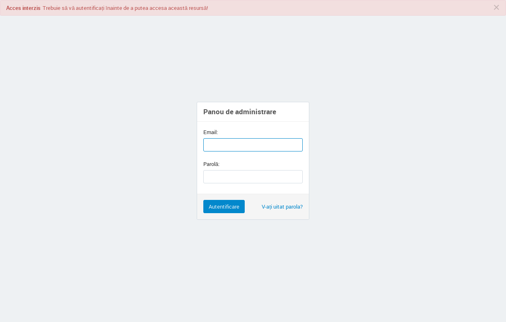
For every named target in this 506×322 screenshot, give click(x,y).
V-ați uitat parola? (282, 206)
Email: (210, 132)
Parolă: (211, 164)
